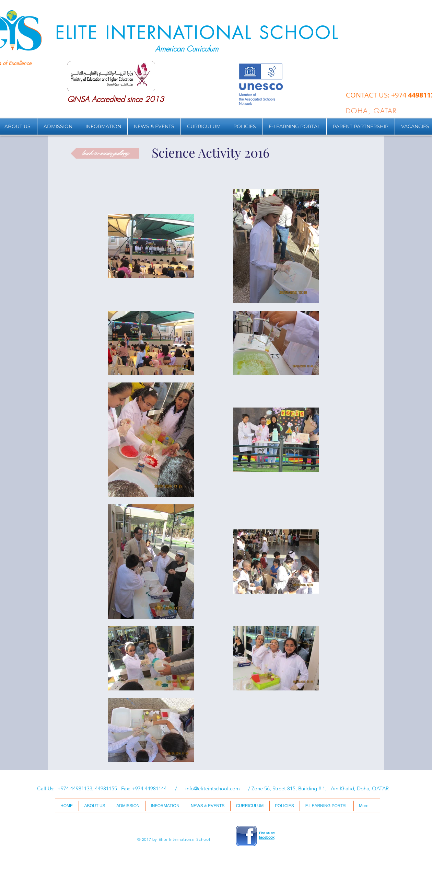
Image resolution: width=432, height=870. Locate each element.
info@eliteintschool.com (212, 788)
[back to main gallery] (105, 153)
